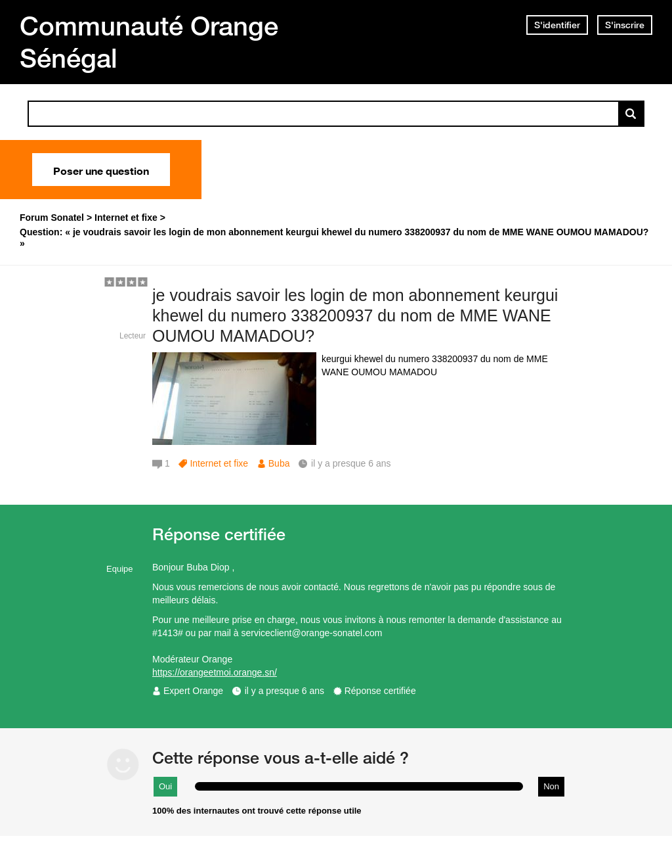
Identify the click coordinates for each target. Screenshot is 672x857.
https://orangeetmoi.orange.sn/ (214, 672)
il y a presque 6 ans (284, 690)
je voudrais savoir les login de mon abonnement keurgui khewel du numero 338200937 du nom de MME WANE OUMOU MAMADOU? (355, 315)
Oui (165, 786)
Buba (279, 463)
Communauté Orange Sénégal (149, 41)
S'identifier (557, 25)
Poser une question (101, 169)
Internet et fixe (219, 463)
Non (551, 786)
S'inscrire (624, 25)
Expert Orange (193, 690)
